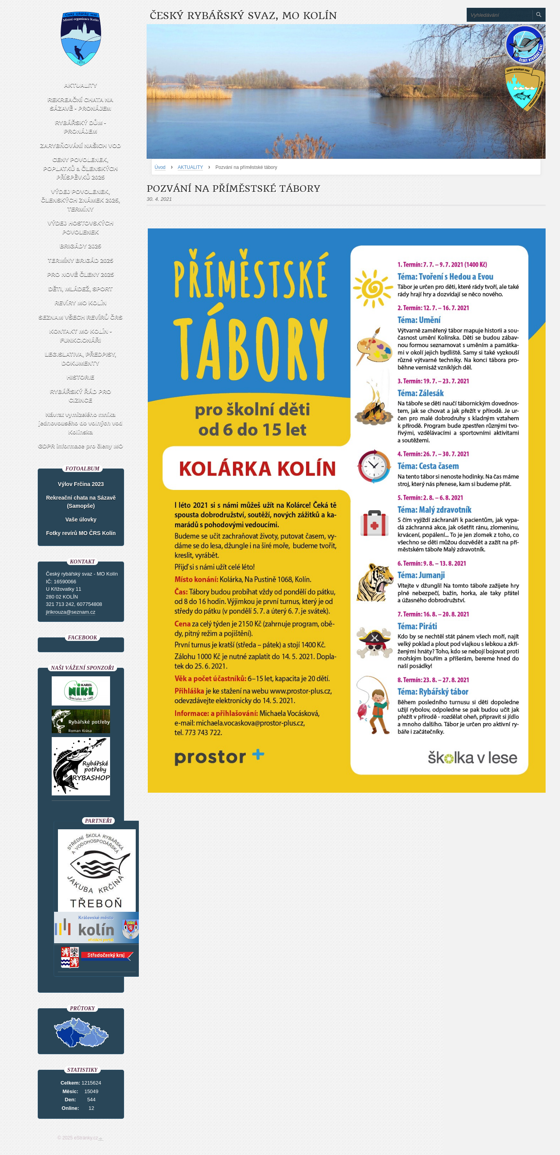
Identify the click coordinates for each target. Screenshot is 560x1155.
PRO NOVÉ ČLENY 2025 (80, 274)
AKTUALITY (190, 167)
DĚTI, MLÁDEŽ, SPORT (81, 288)
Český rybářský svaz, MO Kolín (243, 16)
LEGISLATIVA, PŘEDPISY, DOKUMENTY (80, 358)
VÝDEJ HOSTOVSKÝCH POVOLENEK (81, 227)
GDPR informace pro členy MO (80, 445)
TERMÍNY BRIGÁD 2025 (80, 260)
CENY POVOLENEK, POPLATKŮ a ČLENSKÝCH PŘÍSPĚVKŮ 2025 (80, 168)
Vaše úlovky (80, 519)
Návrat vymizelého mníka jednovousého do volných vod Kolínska (80, 423)
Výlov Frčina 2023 (81, 484)
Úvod (160, 167)
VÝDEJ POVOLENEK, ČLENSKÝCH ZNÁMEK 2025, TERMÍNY (80, 200)
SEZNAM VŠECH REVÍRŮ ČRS (80, 317)
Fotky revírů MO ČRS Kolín (81, 533)
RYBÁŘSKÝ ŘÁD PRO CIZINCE (80, 396)
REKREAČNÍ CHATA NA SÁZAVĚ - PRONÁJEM (81, 104)
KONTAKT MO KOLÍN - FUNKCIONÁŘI (80, 335)
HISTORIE (80, 377)
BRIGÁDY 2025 (80, 245)
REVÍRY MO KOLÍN (80, 302)
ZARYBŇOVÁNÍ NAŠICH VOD (80, 145)
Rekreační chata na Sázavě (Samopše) (81, 502)
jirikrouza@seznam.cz (70, 612)
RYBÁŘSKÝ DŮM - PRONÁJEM (80, 127)
